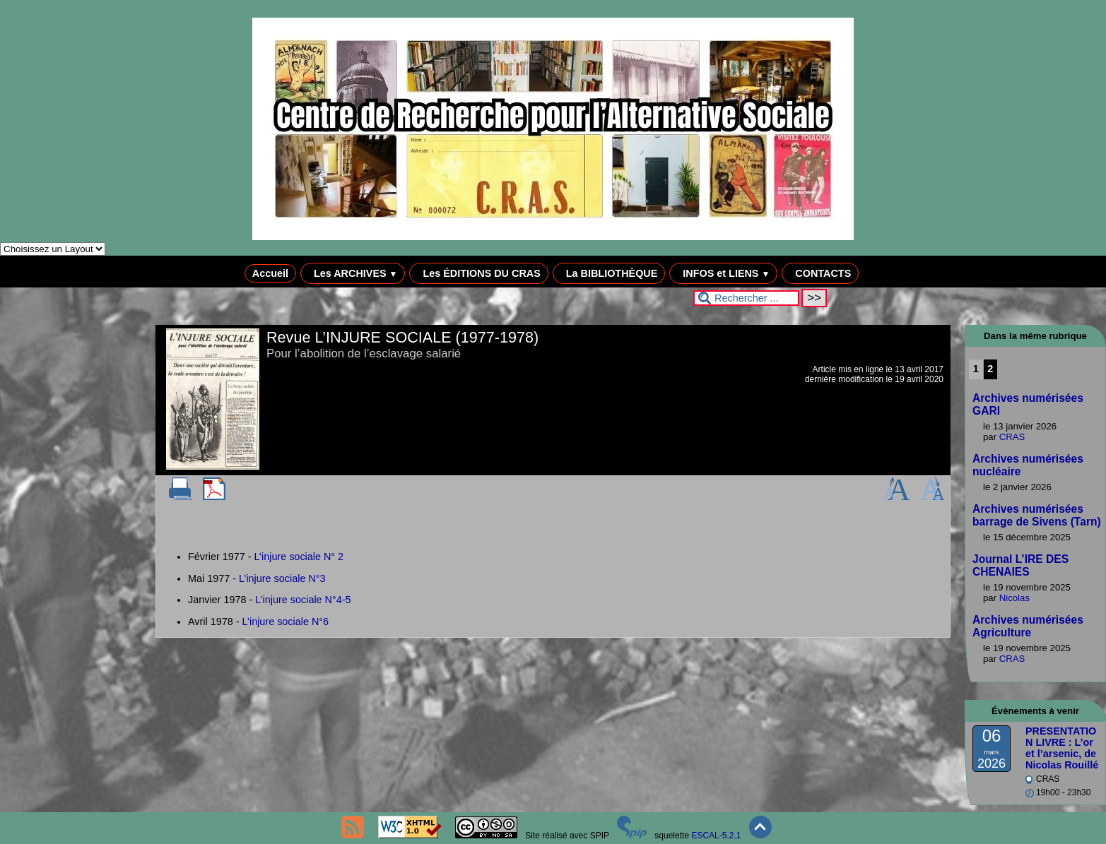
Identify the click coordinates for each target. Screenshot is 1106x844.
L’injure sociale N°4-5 (303, 599)
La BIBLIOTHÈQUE (609, 273)
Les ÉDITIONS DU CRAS (478, 273)
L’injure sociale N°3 (282, 578)
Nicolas (1014, 598)
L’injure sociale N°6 (285, 621)
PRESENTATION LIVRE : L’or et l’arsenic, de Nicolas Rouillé (1061, 748)
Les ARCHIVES (353, 273)
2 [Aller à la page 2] (990, 368)
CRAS (1012, 437)
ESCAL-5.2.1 (716, 835)
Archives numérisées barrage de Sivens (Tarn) (1036, 515)
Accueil (270, 273)
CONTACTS (820, 273)
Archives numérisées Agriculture (1027, 626)
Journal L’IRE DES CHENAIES (1020, 565)
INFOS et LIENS (723, 273)
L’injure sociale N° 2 (299, 556)
